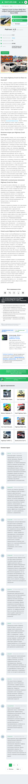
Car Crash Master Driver (12, 120)
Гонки (13, 38)
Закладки (16, 23)
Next (19, 769)
